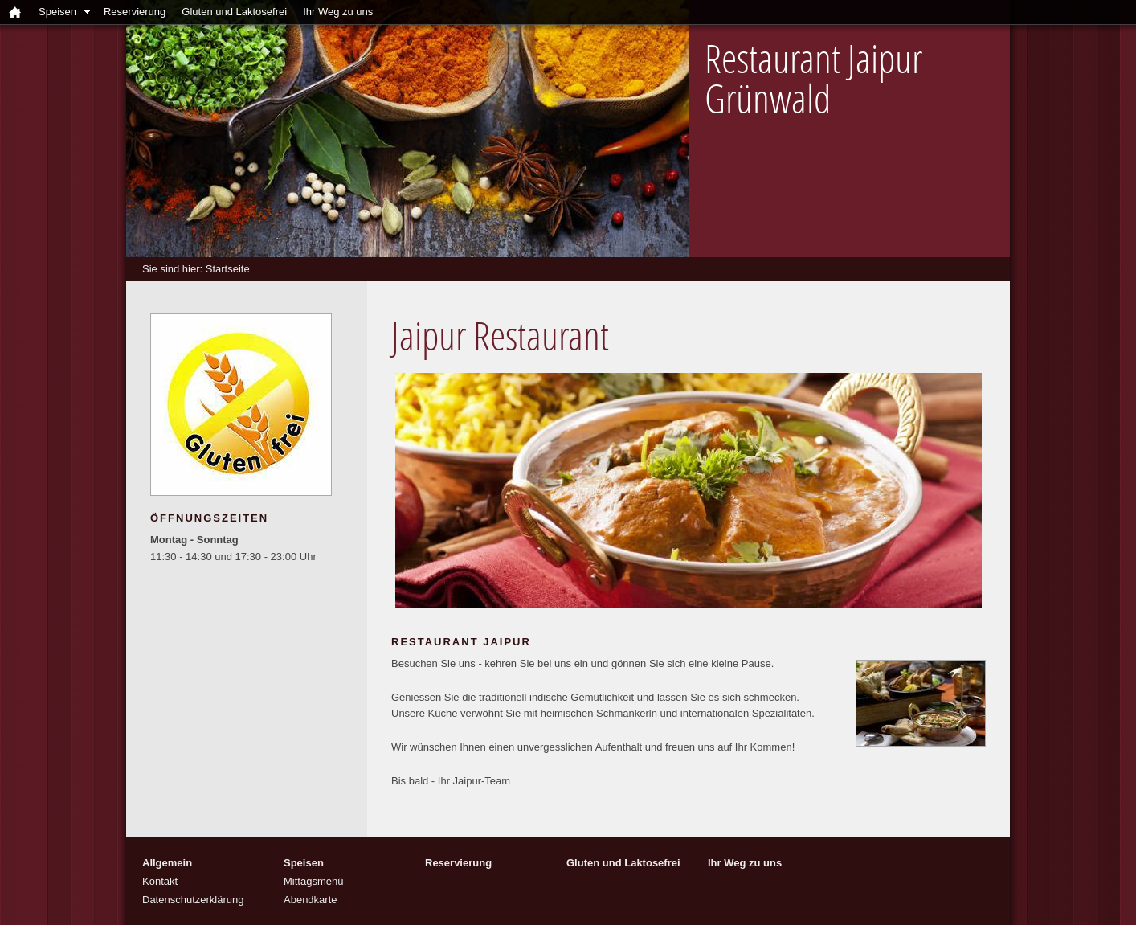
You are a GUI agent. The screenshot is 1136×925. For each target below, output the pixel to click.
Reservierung (134, 12)
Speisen (57, 12)
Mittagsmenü (313, 881)
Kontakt (160, 881)
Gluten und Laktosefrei (234, 12)
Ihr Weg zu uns (338, 12)
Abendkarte (310, 900)
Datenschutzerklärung (192, 900)
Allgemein (167, 863)
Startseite (228, 269)
